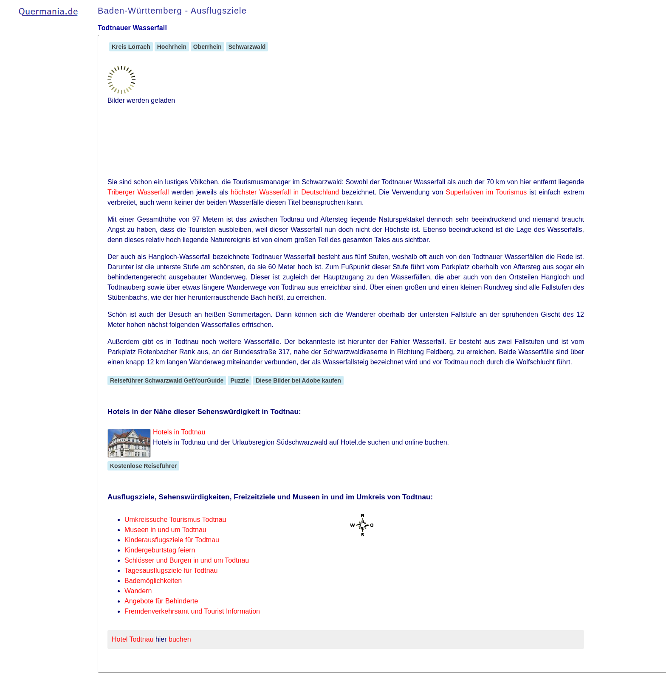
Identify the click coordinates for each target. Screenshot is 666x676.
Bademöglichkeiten (153, 580)
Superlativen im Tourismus (486, 192)
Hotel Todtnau (132, 639)
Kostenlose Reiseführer (143, 465)
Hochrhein (171, 46)
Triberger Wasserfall (138, 192)
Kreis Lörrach (131, 46)
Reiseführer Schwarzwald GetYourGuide (166, 380)
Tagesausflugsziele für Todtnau (170, 570)
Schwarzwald (247, 46)
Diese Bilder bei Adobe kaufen (298, 380)
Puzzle (239, 380)
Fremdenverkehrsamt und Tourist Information (192, 611)
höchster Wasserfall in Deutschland (285, 192)
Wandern (138, 590)
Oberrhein (207, 46)
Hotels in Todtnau (179, 432)
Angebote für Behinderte (161, 601)
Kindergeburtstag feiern (159, 550)
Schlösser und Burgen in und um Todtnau (186, 560)
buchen (180, 639)
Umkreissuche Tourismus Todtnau (175, 519)
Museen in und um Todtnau (165, 529)
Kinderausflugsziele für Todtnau (171, 540)
